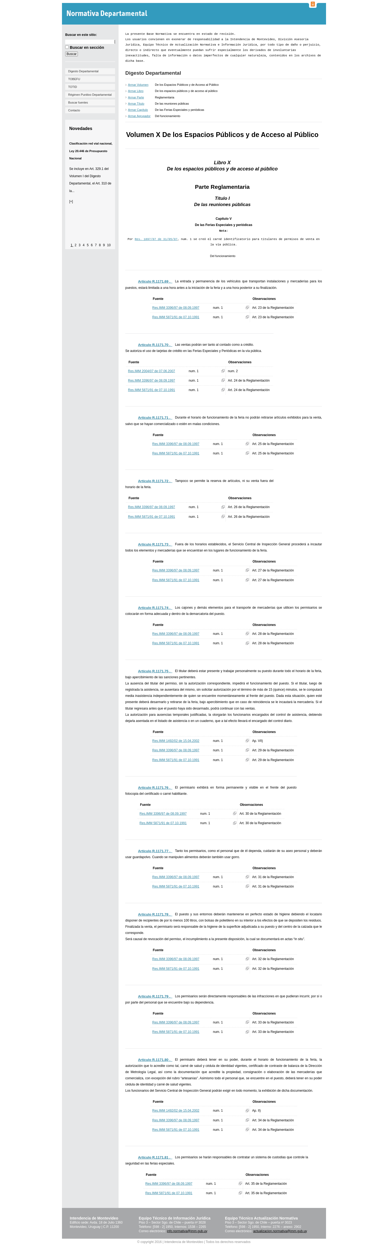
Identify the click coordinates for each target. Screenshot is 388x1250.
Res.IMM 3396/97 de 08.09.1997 (175, 308)
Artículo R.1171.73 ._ (155, 544)
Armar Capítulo (138, 109)
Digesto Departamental (83, 71)
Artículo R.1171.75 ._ (155, 671)
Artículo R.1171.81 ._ (155, 1157)
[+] (71, 201)
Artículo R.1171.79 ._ (155, 996)
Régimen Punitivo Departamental (90, 94)
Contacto (74, 110)
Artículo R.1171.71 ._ (155, 418)
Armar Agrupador (139, 116)
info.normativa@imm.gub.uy (187, 1231)
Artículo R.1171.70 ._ (155, 345)
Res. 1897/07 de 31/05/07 (156, 239)
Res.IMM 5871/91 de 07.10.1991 (175, 317)
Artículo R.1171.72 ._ (155, 481)
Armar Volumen (138, 84)
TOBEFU (74, 79)
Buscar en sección (87, 47)
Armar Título (136, 103)
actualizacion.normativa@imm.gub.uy (280, 1231)
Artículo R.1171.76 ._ (155, 788)
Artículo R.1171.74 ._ (155, 608)
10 (108, 245)
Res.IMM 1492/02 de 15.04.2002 (175, 741)
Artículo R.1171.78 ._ (155, 914)
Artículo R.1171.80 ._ (155, 1060)
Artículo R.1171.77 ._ (155, 851)
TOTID (72, 86)
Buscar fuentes (78, 102)
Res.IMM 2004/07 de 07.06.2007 (151, 371)
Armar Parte (136, 97)
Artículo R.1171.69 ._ (155, 281)
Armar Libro (135, 91)
